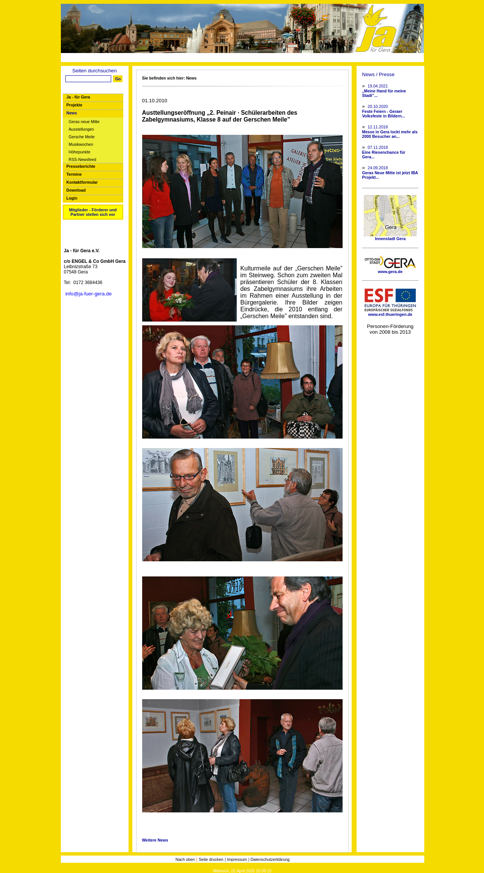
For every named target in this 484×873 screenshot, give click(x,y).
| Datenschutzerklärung (269, 859)
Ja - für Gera (78, 97)
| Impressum (236, 859)
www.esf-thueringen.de (390, 312)
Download (76, 190)
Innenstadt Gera (390, 237)
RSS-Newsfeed (82, 160)
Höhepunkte (79, 152)
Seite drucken (211, 859)
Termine (74, 174)
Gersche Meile (82, 137)
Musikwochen (81, 144)
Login (72, 198)
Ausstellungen (81, 129)
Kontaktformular (82, 182)
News (72, 113)
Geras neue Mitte (84, 122)
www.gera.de (390, 269)
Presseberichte (81, 166)
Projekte (74, 105)
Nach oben (185, 859)
